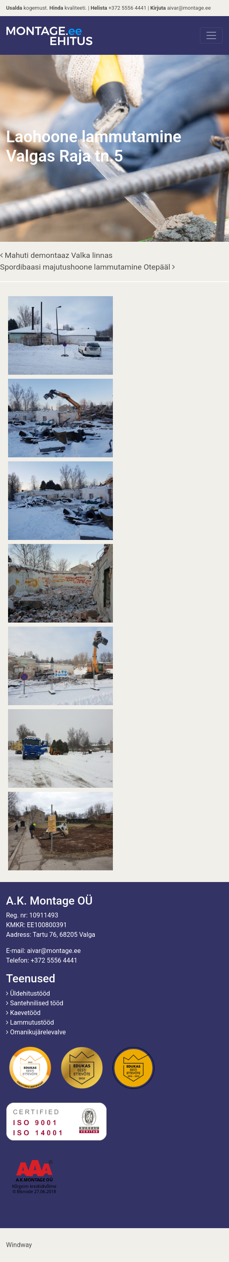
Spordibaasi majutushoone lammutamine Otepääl (87, 267)
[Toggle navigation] (211, 35)
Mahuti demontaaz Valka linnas (56, 255)
